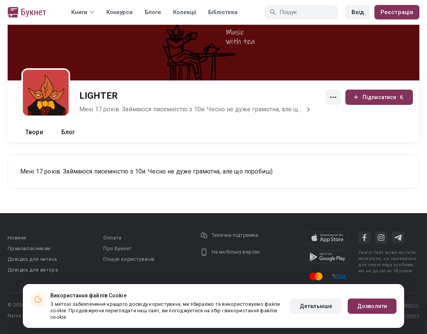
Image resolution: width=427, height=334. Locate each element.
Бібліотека (223, 12)
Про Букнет (117, 248)
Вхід (358, 12)
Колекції (184, 12)
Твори (34, 132)
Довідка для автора (33, 270)
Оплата (112, 238)
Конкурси (119, 12)
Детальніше (316, 306)
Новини (17, 238)
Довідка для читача (32, 259)
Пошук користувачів (128, 259)
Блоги (153, 12)
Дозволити (372, 306)
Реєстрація (396, 12)
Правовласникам (29, 248)
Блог (68, 132)
